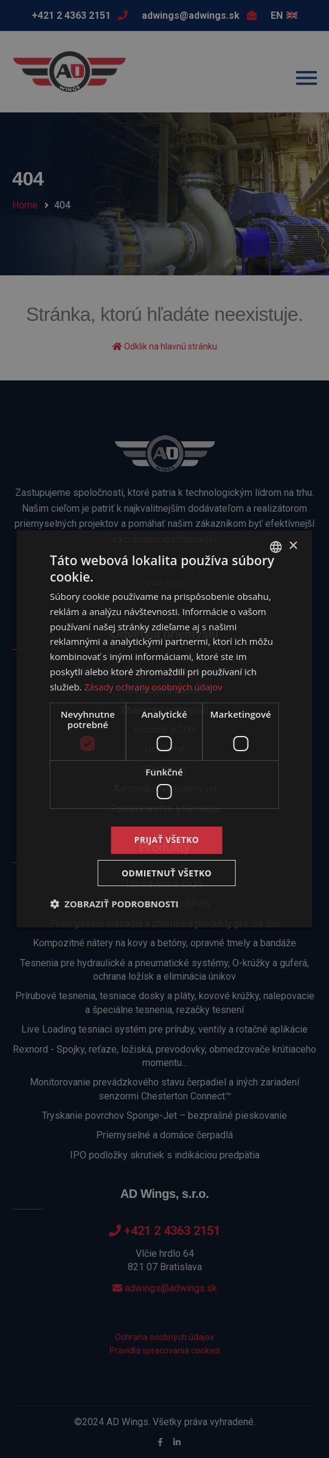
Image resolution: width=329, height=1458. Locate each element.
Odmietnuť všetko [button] (167, 873)
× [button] (292, 546)
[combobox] (276, 546)
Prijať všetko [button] (166, 839)
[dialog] (164, 728)
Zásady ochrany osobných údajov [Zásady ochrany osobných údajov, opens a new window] (154, 687)
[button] (114, 904)
